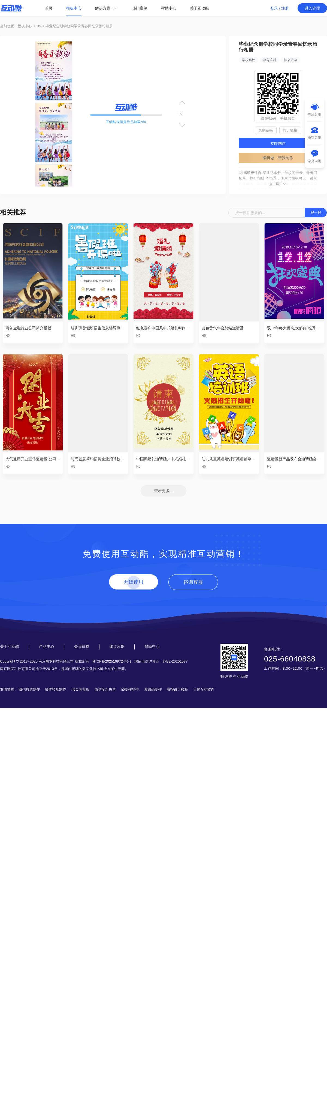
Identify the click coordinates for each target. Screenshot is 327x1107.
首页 (49, 8)
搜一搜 (316, 212)
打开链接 (290, 130)
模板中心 (73, 8)
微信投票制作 (29, 689)
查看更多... (163, 491)
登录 (274, 8)
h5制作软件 (130, 689)
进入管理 (312, 8)
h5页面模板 (80, 689)
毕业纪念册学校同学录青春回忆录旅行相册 (79, 26)
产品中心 (46, 646)
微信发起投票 (105, 689)
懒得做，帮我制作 (278, 158)
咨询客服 (193, 582)
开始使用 (133, 582)
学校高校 (248, 60)
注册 (285, 8)
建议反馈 (117, 646)
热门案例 (139, 8)
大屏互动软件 (203, 689)
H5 (39, 26)
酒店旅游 (290, 60)
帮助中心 (168, 8)
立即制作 (278, 143)
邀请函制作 (153, 689)
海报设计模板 (177, 689)
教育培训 (269, 60)
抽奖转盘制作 (55, 689)
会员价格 (81, 646)
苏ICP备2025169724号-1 (112, 661)
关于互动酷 (199, 8)
